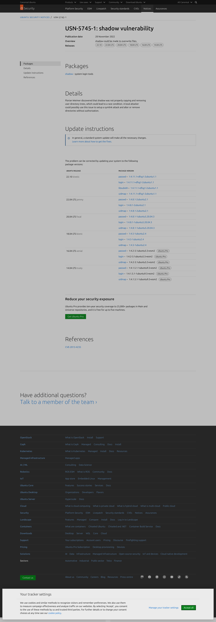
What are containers (75, 526)
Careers (94, 577)
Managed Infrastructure (105, 554)
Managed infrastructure (32, 458)
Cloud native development (174, 554)
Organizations (72, 492)
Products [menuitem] (69, 2)
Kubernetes (26, 451)
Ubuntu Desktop (28, 492)
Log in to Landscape (128, 519)
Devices (121, 547)
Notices (147, 8)
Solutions (25, 554)
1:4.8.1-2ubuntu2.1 (138, 199)
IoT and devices (150, 554)
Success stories (84, 485)
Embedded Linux (86, 478)
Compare (93, 519)
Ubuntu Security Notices (35, 17)
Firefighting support (136, 540)
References (29, 77)
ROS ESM (69, 471)
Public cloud (169, 506)
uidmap (122, 193)
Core (95, 533)
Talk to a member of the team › (58, 402)
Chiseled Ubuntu (96, 526)
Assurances (161, 8)
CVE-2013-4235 (73, 347)
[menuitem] (184, 2)
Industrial (84, 560)
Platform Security (74, 8)
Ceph (22, 444)
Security (24, 512)
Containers (26, 526)
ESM (89, 8)
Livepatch (101, 8)
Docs (109, 444)
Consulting (99, 444)
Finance (118, 560)
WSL (88, 533)
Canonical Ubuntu (28, 2)
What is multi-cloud (150, 506)
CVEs (136, 8)
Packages (28, 63)
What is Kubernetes (75, 451)
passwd (122, 176)
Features (69, 485)
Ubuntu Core (26, 485)
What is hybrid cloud (127, 506)
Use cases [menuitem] (84, 2)
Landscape (25, 519)
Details (27, 68)
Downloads (26, 533)
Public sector (97, 560)
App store (70, 478)
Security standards (120, 8)
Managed (86, 444)
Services (99, 485)
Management (104, 478)
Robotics (24, 471)
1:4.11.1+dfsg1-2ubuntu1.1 (142, 176)
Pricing (106, 540)
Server (79, 533)
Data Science (85, 465)
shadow (69, 74)
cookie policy (54, 613)
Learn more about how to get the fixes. (92, 141)
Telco (109, 560)
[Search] (196, 2)
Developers (88, 492)
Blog (103, 577)
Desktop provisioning (103, 547)
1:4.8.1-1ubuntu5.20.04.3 (141, 216)
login (121, 182)
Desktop (69, 533)
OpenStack (26, 437)
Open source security (129, 554)
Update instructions (33, 72)
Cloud (23, 506)
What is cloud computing (77, 506)
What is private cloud (103, 506)
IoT (22, 478)
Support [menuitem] (98, 2)
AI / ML (24, 465)
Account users (93, 540)
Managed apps (72, 458)
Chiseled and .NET (117, 526)
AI (66, 554)
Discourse (118, 540)
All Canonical (183, 2)
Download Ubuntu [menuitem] (134, 2)
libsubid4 (123, 188)
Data (71, 554)
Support (100, 437)
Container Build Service (141, 526)
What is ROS (83, 471)
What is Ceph (72, 444)
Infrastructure (83, 554)
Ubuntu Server (27, 499)
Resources (122, 451)
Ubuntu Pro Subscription (77, 547)
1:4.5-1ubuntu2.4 (137, 233)
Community (98, 471)
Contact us (28, 577)
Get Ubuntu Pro (76, 316)
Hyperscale (70, 499)
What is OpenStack (74, 437)
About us (69, 577)
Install (90, 437)
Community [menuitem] (114, 2)
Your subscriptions (74, 540)
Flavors (100, 492)
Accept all (188, 607)
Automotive (71, 560)
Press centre (126, 577)
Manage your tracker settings (163, 607)
